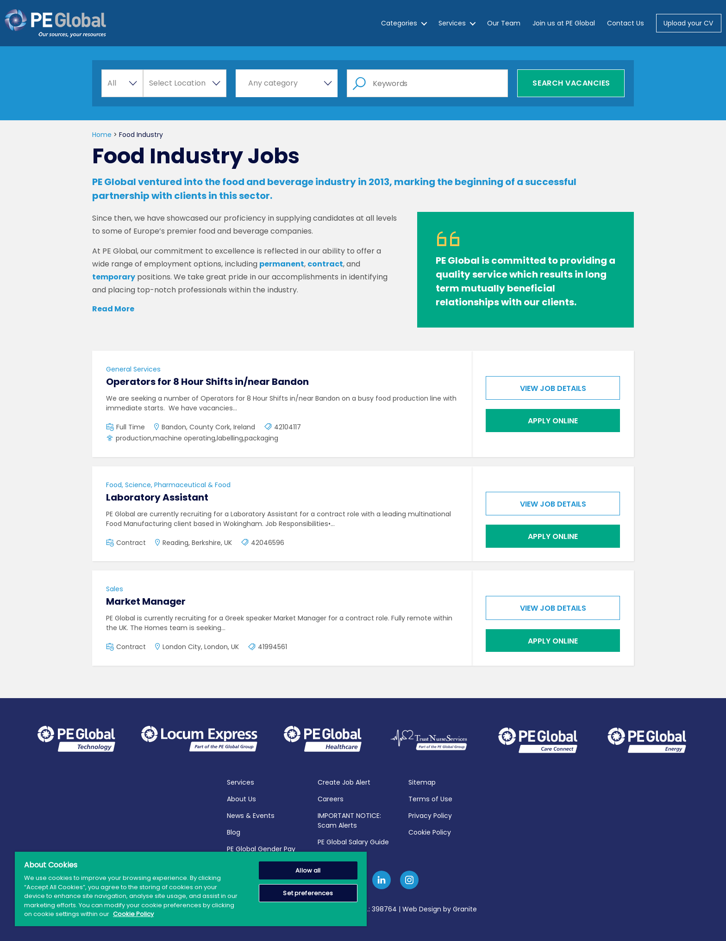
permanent (281, 264)
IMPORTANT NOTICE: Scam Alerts (349, 819)
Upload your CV (688, 23)
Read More (113, 308)
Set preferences (308, 893)
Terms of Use (430, 798)
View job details (553, 388)
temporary (113, 277)
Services (452, 23)
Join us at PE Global (563, 23)
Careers (331, 798)
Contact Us (625, 23)
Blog (233, 831)
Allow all (307, 870)
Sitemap (422, 781)
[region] (191, 889)
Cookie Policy (429, 831)
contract (325, 264)
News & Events (251, 814)
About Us (241, 798)
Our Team (503, 23)
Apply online (553, 420)
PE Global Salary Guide (353, 841)
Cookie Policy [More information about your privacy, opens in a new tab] (133, 914)
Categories (399, 23)
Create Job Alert (344, 781)
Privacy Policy (430, 814)
